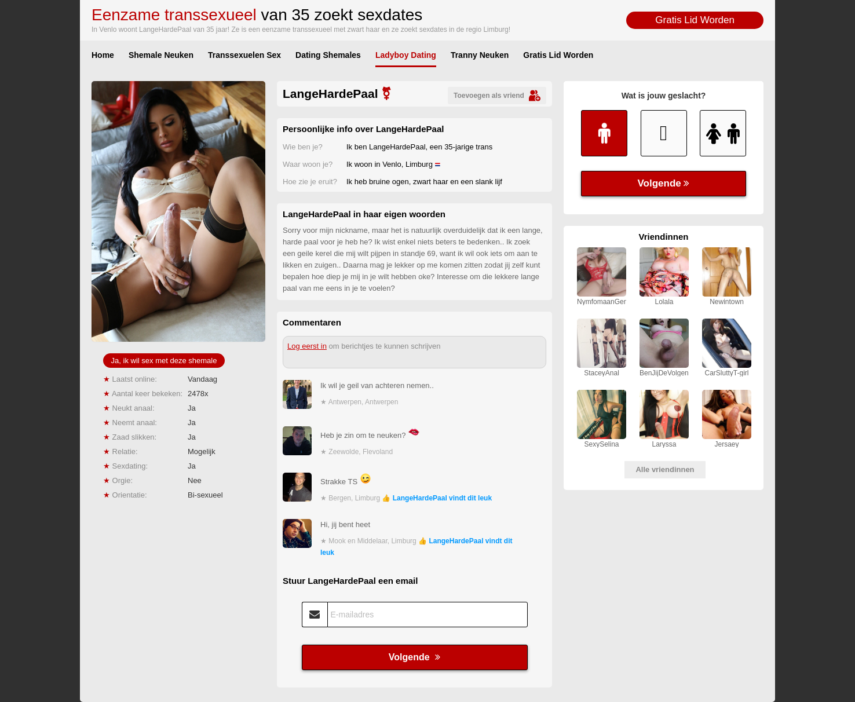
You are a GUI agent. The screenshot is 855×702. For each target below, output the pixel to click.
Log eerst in (307, 346)
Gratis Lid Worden (695, 19)
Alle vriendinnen (664, 469)
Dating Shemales (328, 55)
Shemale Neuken (161, 55)
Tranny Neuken (480, 55)
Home (103, 55)
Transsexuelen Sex (244, 55)
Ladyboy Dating (405, 55)
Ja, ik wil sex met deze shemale (164, 360)
